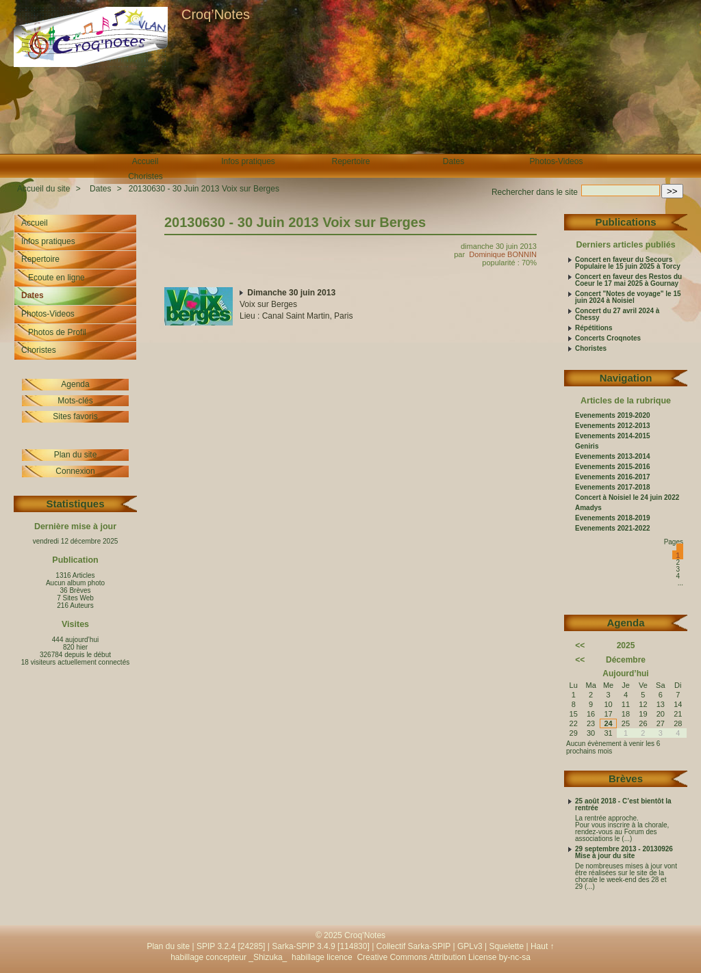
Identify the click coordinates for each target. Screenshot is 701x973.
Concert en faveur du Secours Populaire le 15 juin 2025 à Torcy (627, 263)
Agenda (75, 384)
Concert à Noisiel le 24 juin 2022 (627, 497)
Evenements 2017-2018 (612, 487)
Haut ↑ (543, 946)
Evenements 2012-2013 (612, 426)
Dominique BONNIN (503, 254)
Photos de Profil (57, 332)
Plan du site (75, 454)
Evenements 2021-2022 (612, 528)
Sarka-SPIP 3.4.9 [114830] (321, 946)
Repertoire (350, 161)
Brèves (626, 778)
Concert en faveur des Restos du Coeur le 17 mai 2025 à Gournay (628, 280)
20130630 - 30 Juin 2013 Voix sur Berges (204, 189)
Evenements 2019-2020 (612, 415)
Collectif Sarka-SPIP (414, 946)
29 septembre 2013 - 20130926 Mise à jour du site (624, 852)
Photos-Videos (556, 161)
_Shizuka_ (267, 957)
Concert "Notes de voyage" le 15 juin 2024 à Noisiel (628, 297)
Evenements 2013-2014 (612, 456)
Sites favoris (75, 416)
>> (672, 191)
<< (580, 645)
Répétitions (593, 328)
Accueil (145, 161)
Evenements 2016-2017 (612, 477)
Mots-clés (75, 400)
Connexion (74, 471)
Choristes (145, 176)
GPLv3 (470, 946)
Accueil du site (43, 189)
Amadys (588, 508)
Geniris (586, 446)
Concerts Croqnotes (608, 338)
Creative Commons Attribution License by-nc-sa (443, 957)
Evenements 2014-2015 (612, 436)
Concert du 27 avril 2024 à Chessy (617, 314)
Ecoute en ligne (56, 277)
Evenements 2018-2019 (612, 518)
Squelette (506, 946)
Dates (453, 161)
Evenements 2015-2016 (612, 467)
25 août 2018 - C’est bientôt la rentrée (623, 805)
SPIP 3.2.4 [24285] (231, 946)
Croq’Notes (215, 14)
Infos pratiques (248, 161)
